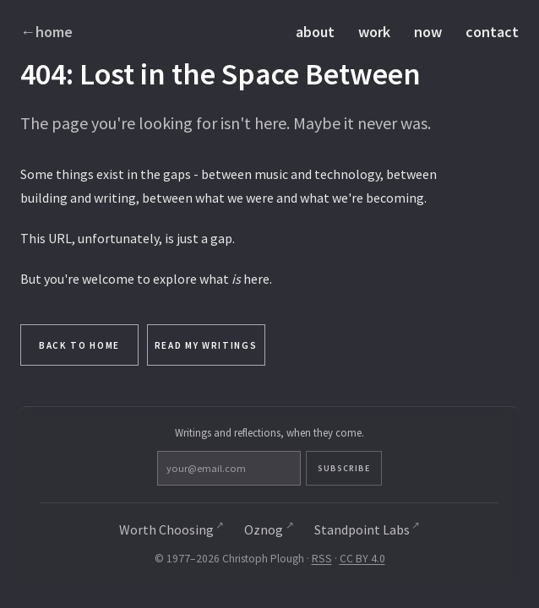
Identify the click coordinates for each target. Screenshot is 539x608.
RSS (322, 558)
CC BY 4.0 (362, 558)
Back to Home (79, 345)
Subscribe (344, 468)
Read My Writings (206, 345)
